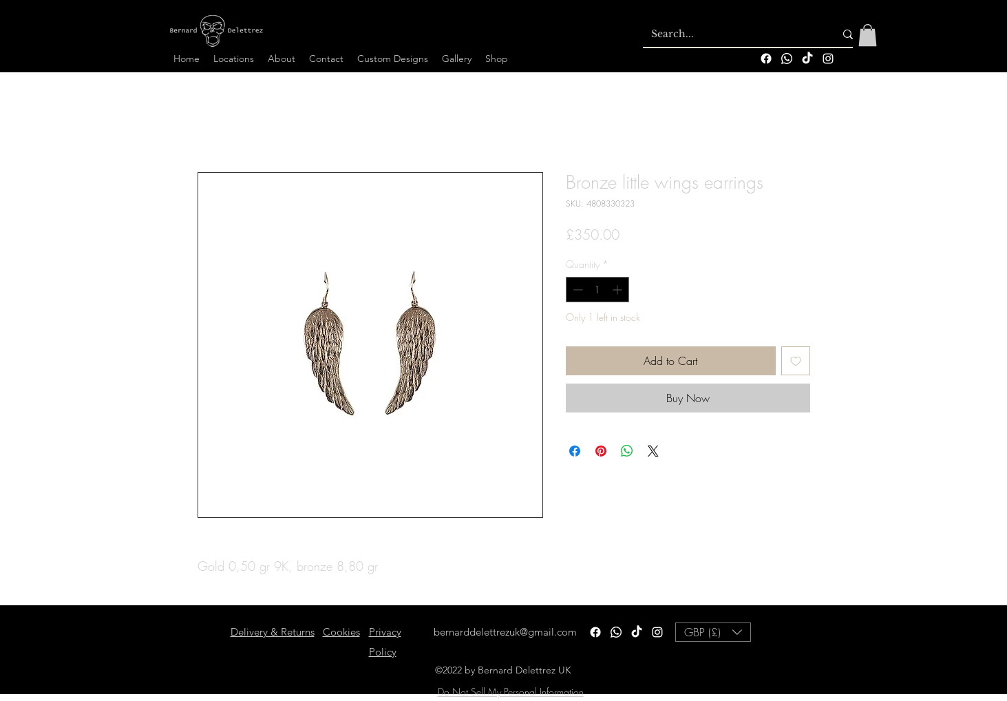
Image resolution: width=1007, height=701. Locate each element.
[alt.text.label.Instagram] (828, 58)
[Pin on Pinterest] (601, 451)
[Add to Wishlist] (795, 360)
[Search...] (732, 34)
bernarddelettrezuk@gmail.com (505, 631)
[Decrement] (576, 290)
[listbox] (713, 632)
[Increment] (618, 290)
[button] (867, 35)
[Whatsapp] (787, 58)
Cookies (341, 631)
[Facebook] (766, 58)
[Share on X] (653, 451)
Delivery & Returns (273, 631)
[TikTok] (807, 58)
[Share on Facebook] (574, 451)
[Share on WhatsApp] (627, 451)
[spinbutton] (597, 290)
